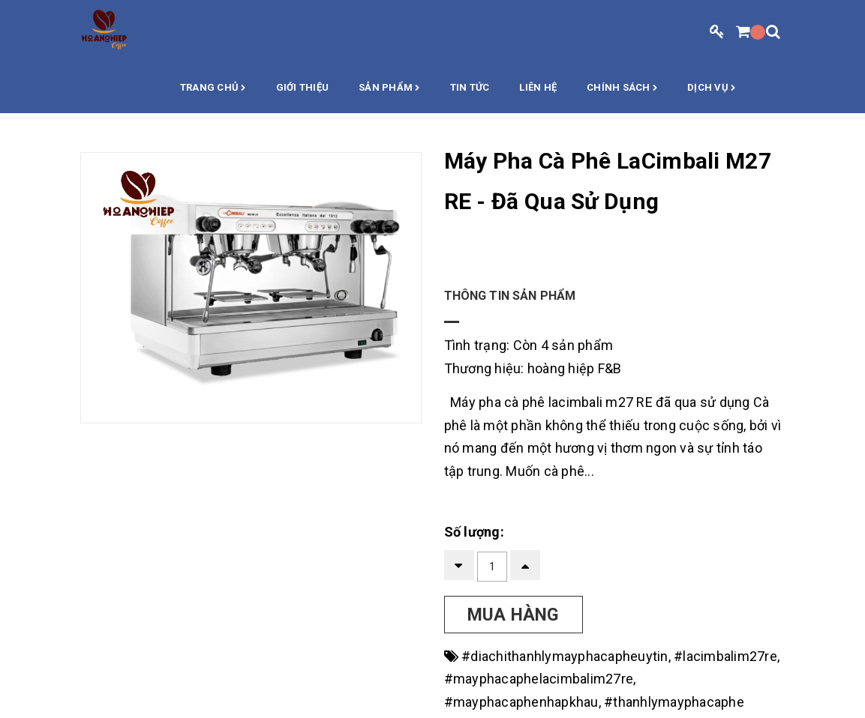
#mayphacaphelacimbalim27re (539, 679)
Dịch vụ (711, 88)
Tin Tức (470, 87)
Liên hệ (538, 87)
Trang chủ (213, 88)
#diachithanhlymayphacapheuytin (564, 656)
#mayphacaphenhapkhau (521, 702)
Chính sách (622, 88)
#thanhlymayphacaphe (674, 702)
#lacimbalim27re (725, 656)
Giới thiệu (302, 87)
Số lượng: (474, 532)
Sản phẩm (389, 88)
